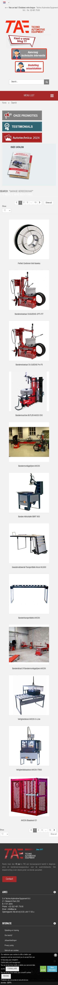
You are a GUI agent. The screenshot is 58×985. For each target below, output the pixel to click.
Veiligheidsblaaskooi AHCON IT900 (29, 770)
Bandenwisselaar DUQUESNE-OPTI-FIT (29, 314)
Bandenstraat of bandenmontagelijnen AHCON (29, 669)
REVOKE (6, 976)
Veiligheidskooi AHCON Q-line (29, 719)
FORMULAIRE (12, 969)
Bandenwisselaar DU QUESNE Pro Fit (29, 365)
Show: (4, 206)
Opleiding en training (12, 931)
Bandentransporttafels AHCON (29, 618)
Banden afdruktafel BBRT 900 (29, 517)
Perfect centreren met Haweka (29, 264)
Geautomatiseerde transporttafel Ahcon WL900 (29, 567)
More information (52, 969)
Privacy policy (9, 946)
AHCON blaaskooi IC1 (29, 821)
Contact (9, 879)
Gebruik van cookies (12, 951)
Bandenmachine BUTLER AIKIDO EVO (29, 416)
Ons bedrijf (8, 936)
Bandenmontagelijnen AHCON (29, 466)
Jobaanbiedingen (11, 941)
